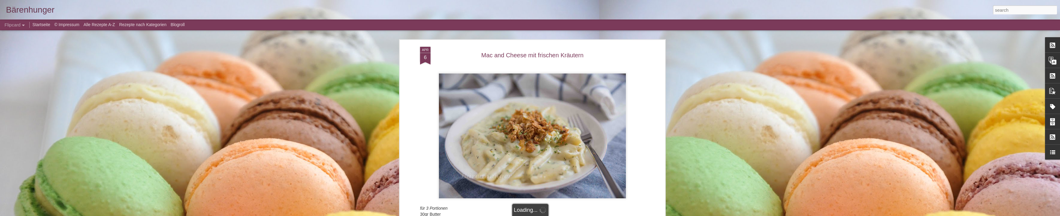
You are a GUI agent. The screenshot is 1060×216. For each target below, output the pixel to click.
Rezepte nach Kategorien (143, 24)
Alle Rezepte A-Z (99, 24)
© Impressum (66, 24)
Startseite (41, 24)
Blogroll (178, 24)
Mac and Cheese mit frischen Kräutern (532, 55)
